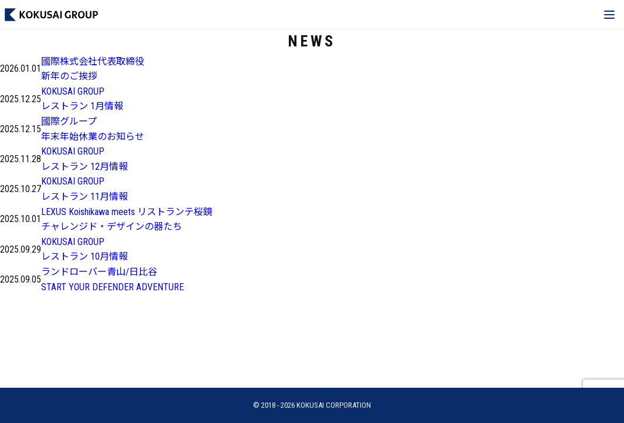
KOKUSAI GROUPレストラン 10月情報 (84, 249)
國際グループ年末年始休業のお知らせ (92, 129)
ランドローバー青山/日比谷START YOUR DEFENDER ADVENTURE (112, 279)
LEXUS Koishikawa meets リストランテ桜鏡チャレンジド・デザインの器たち (127, 219)
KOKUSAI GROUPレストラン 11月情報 (84, 189)
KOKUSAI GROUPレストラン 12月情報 (84, 159)
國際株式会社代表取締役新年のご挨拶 (92, 69)
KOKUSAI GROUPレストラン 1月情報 (82, 99)
